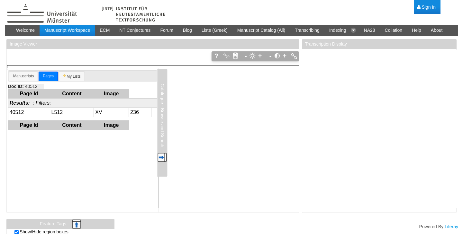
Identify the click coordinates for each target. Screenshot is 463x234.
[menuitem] (426, 7)
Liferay (451, 226)
